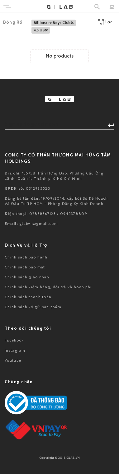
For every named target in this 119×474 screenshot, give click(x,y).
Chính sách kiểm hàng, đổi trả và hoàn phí (48, 287)
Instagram (15, 350)
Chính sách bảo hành (26, 257)
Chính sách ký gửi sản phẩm (33, 306)
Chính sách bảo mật (25, 267)
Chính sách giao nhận (27, 277)
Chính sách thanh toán (28, 297)
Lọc (105, 22)
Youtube (13, 360)
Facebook (14, 340)
